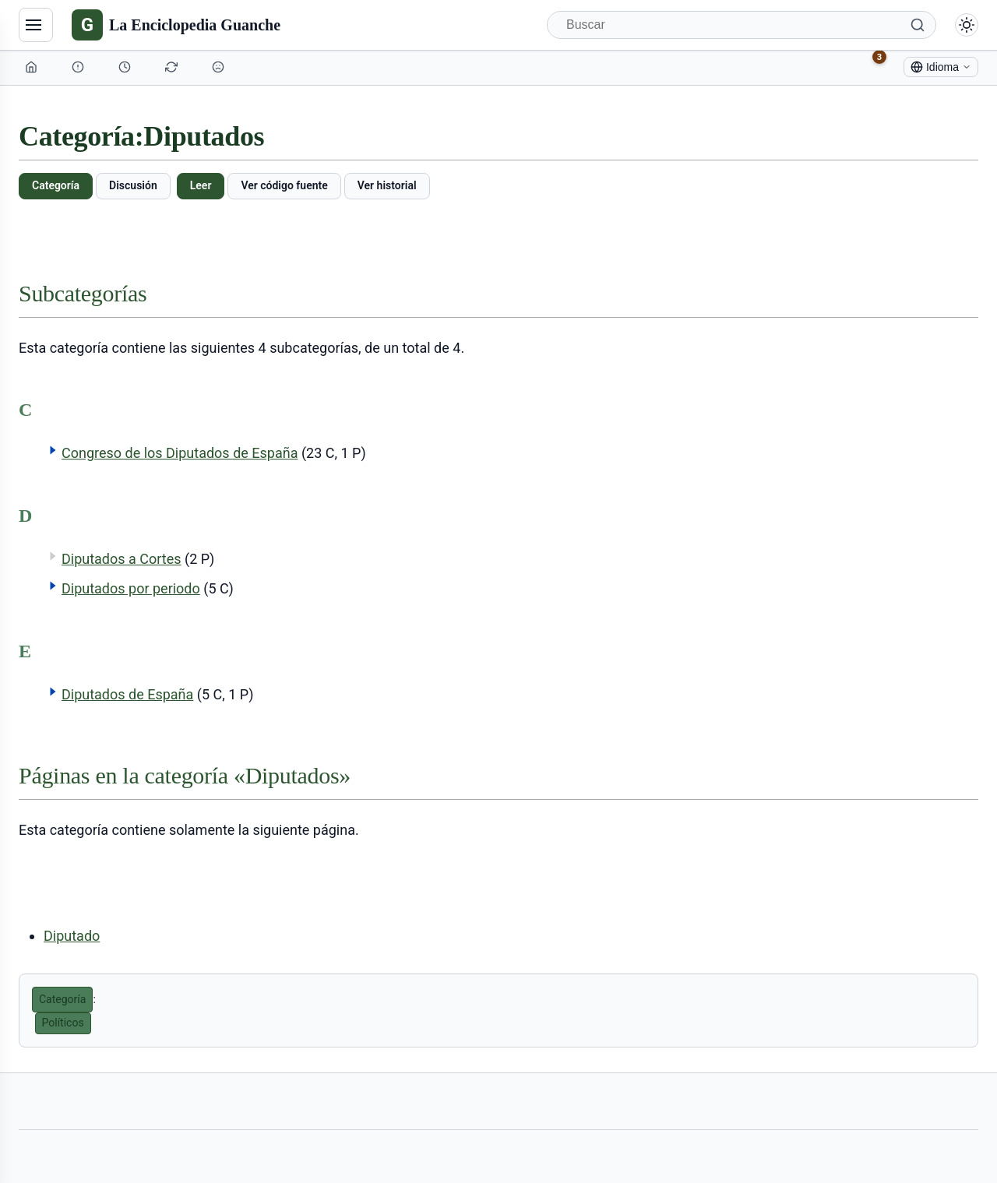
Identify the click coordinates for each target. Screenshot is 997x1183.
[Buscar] (741, 25)
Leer (201, 185)
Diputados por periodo (131, 588)
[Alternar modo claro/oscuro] (966, 25)
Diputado (72, 936)
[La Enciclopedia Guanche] (176, 24)
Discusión (133, 185)
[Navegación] (36, 25)
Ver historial (387, 185)
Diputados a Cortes (121, 559)
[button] (53, 450)
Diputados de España (127, 694)
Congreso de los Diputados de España (180, 453)
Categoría (55, 185)
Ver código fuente (284, 185)
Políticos (63, 1022)
